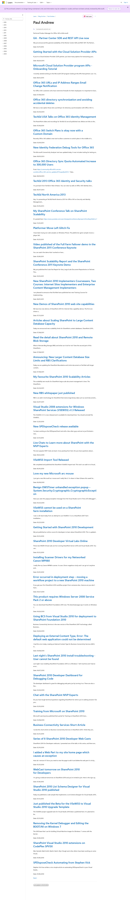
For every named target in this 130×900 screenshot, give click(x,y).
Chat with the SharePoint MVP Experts (55, 695)
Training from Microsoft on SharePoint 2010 (58, 711)
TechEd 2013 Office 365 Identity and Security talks (62, 180)
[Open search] (121, 2)
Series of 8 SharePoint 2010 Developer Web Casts (62, 738)
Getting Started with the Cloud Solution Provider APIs (65, 51)
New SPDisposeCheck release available (55, 426)
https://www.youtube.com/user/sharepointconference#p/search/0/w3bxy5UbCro (70, 219)
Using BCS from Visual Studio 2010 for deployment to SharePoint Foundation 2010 (64, 617)
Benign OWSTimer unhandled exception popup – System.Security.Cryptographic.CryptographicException (64, 490)
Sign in (126, 2)
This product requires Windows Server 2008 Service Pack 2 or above (63, 598)
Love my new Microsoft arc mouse (53, 473)
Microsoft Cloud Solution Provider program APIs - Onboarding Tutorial (62, 67)
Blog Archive (41, 16)
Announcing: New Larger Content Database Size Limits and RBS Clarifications (61, 358)
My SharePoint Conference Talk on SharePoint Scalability (60, 212)
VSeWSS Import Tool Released (51, 459)
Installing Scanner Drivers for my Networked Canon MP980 (59, 558)
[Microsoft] (3, 2)
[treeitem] (13, 22)
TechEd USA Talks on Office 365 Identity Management (64, 116)
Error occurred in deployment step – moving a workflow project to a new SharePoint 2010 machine (63, 578)
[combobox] (12, 18)
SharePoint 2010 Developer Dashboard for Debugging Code (58, 676)
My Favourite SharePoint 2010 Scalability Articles (61, 376)
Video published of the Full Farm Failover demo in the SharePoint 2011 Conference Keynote (64, 245)
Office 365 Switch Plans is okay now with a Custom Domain (58, 132)
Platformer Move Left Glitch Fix (51, 228)
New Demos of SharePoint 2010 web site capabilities (63, 304)
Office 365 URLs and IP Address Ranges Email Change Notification (59, 84)
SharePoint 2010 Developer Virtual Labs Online (60, 541)
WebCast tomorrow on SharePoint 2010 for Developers (56, 771)
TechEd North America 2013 (49, 194)
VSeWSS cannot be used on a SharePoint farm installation (57, 509)
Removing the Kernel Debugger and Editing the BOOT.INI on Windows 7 (61, 824)
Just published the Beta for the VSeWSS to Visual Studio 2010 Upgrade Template (62, 805)
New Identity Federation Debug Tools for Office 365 (63, 147)
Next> (35, 878)
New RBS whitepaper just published (54, 393)
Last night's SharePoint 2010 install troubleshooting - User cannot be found (64, 657)
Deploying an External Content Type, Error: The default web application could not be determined (62, 637)
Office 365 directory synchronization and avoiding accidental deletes (62, 101)
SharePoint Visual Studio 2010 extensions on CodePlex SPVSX (59, 844)
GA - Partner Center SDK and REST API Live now (61, 38)
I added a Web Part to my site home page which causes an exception (61, 753)
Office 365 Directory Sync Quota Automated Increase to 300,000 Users (64, 162)
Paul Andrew (51, 16)
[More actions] (95, 16)
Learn (34, 16)
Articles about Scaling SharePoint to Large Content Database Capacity (63, 322)
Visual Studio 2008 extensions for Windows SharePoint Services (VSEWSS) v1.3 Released (59, 408)
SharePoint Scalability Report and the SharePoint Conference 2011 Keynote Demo (61, 262)
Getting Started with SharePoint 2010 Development (63, 527)
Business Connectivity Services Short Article (59, 724)
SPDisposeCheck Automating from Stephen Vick (61, 862)
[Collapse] (23, 15)
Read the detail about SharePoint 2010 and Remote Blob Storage (63, 339)
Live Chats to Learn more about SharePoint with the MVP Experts (63, 444)
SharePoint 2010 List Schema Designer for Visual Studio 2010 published (61, 788)
